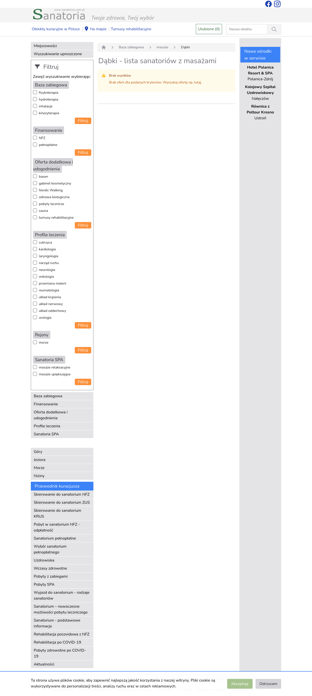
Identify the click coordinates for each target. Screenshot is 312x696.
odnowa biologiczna (54, 197)
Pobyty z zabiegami (50, 576)
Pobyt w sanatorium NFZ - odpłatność (57, 527)
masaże (162, 47)
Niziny (39, 476)
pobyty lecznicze (51, 204)
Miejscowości (45, 46)
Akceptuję (239, 683)
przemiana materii (52, 283)
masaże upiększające (55, 374)
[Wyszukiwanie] (274, 29)
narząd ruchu (49, 263)
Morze (39, 468)
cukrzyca (45, 242)
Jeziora (39, 459)
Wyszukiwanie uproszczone (58, 54)
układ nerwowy (51, 304)
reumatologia (49, 290)
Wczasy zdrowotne (50, 568)
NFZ (42, 138)
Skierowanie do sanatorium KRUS (57, 513)
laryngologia (48, 256)
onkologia (46, 276)
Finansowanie (46, 404)
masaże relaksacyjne (54, 367)
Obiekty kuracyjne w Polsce (56, 29)
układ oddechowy (52, 310)
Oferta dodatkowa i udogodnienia (50, 415)
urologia (45, 317)
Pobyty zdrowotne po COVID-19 (60, 653)
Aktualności (44, 664)
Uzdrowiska (44, 560)
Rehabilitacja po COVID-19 (57, 642)
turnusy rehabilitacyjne (56, 217)
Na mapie (95, 29)
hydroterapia (48, 99)
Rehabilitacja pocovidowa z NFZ (61, 634)
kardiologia (47, 249)
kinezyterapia (49, 113)
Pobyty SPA (44, 584)
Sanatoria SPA (46, 434)
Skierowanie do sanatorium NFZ (61, 494)
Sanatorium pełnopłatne (55, 538)
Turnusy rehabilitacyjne (131, 29)
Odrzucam (268, 683)
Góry (38, 451)
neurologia (47, 269)
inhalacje (45, 106)
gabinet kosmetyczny (55, 183)
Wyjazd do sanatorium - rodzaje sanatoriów (61, 595)
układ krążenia (50, 297)
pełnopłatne (48, 145)
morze (43, 342)
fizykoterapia (48, 92)
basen (43, 176)
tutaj (197, 82)
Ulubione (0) (209, 29)
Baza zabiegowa (48, 396)
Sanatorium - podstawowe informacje (57, 623)
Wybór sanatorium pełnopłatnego (50, 549)
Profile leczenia (47, 426)
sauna (43, 210)
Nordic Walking (51, 190)
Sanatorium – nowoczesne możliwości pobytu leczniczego (61, 609)
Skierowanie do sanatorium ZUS (62, 502)
